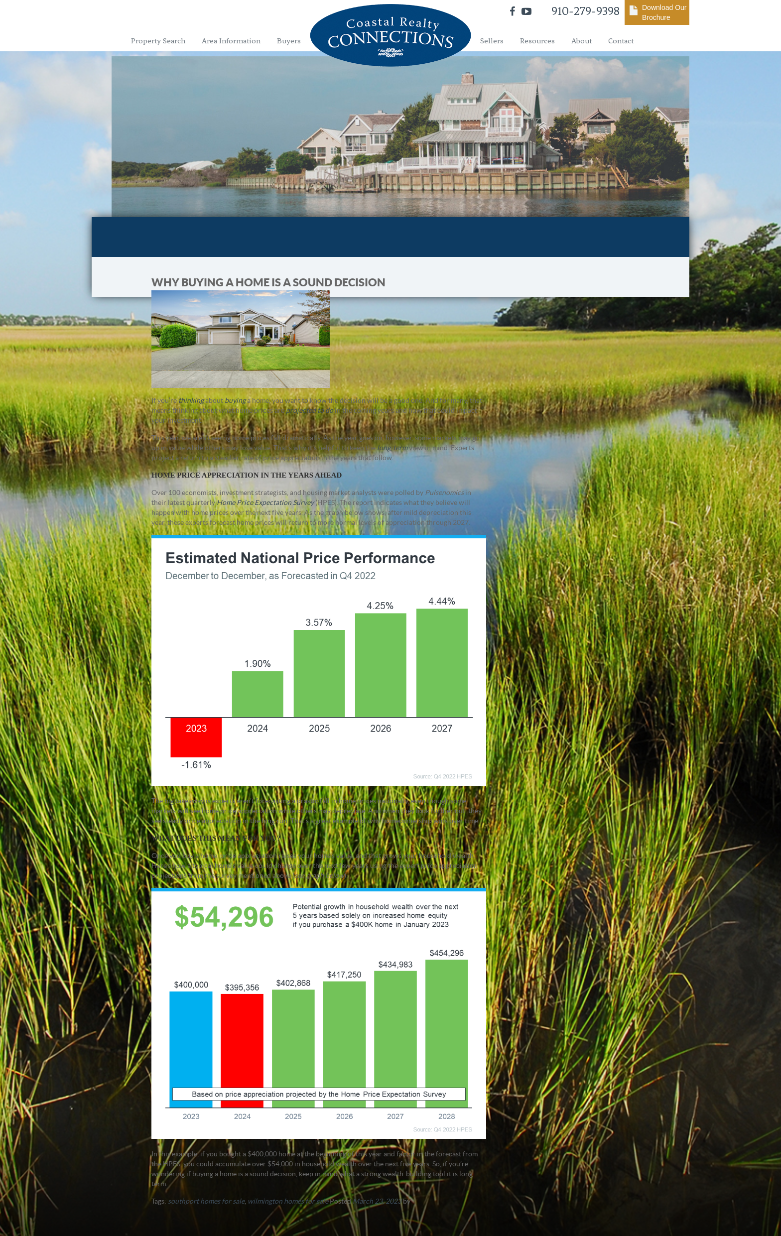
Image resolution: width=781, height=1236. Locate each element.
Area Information (231, 40)
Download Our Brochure (664, 12)
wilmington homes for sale (288, 1201)
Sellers (492, 40)
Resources (537, 40)
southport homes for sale (206, 1201)
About (581, 40)
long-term (392, 448)
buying (235, 400)
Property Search (158, 40)
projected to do (309, 410)
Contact (621, 40)
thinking (191, 400)
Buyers (289, 40)
